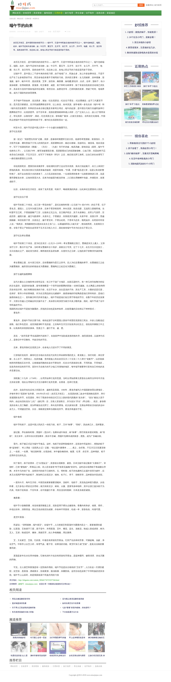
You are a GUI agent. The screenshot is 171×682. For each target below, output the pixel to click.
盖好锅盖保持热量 (19, 603)
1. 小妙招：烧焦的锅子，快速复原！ (141, 32)
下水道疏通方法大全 (70, 612)
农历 (54, 32)
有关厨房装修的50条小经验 (23, 612)
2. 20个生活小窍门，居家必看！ (141, 37)
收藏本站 (149, 5)
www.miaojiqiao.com (94, 675)
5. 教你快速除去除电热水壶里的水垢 (141, 53)
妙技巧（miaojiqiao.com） (28, 584)
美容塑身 (37, 13)
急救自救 (100, 13)
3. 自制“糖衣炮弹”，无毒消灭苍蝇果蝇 (141, 153)
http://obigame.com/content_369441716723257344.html (38, 580)
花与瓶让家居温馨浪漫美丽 (73, 599)
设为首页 (158, 5)
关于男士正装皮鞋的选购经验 (23, 608)
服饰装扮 (48, 13)
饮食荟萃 (27, 13)
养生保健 (79, 13)
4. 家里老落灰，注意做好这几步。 (141, 47)
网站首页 (17, 13)
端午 (58, 32)
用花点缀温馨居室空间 (21, 599)
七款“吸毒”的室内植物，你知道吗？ (76, 608)
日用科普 (58, 13)
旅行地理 (69, 13)
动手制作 (90, 13)
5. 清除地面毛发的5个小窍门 (141, 164)
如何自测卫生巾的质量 (71, 603)
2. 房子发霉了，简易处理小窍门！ (141, 148)
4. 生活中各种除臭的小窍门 (141, 158)
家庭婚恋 (111, 13)
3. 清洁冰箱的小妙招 (141, 42)
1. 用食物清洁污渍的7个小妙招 (141, 143)
